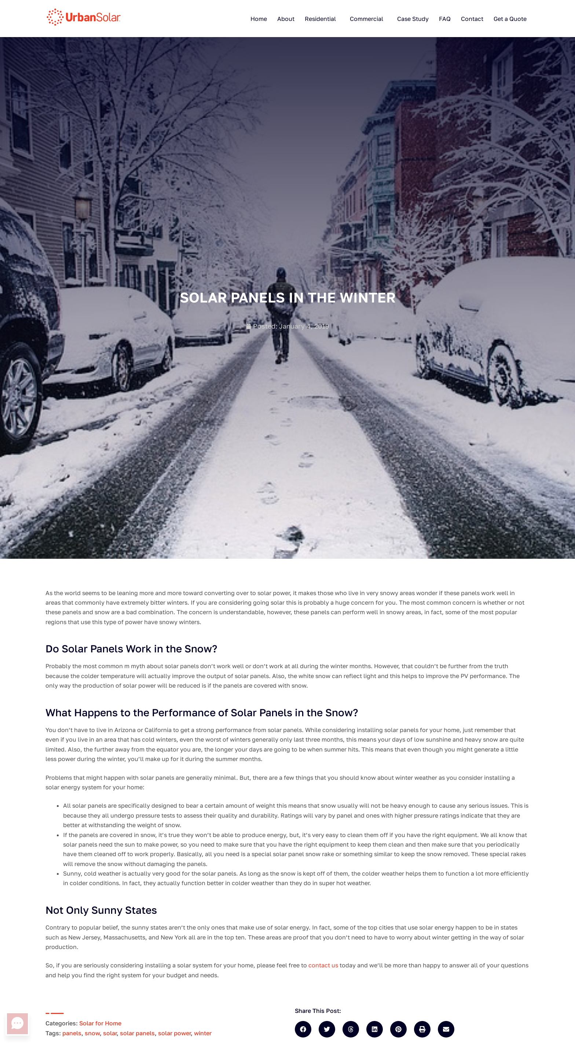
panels (71, 1033)
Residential (320, 18)
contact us (324, 965)
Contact (472, 18)
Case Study (413, 18)
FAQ (445, 18)
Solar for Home (100, 1023)
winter (203, 1033)
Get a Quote (510, 18)
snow (92, 1033)
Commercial (366, 18)
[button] (303, 1029)
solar (110, 1033)
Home (258, 18)
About (285, 18)
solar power (174, 1033)
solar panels (137, 1033)
